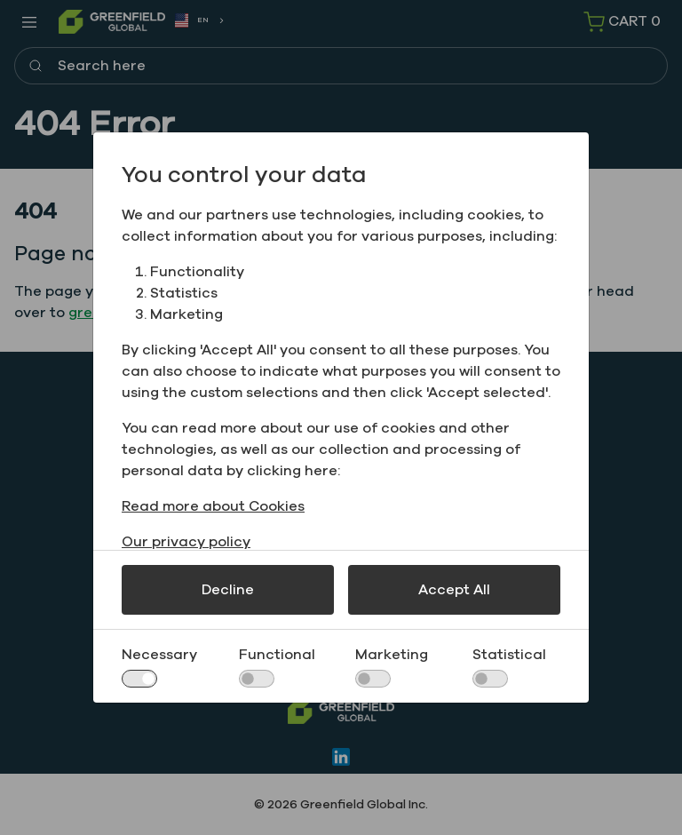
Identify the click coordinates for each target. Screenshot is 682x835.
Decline (228, 590)
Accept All (454, 590)
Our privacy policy (186, 542)
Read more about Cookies (213, 506)
